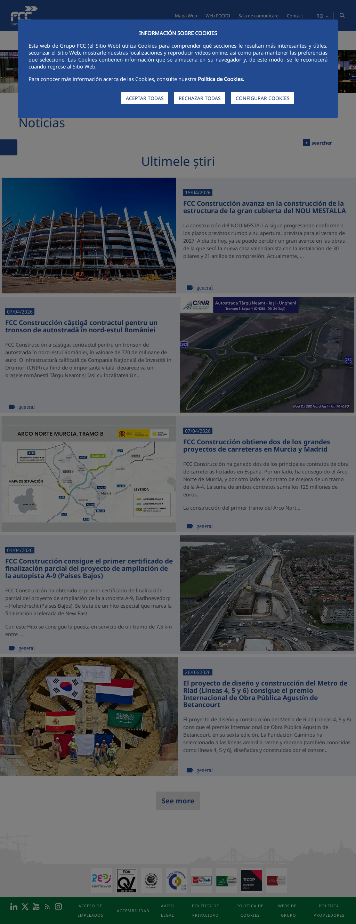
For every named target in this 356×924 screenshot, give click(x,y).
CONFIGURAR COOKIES (263, 98)
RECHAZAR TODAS (200, 98)
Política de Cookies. (221, 78)
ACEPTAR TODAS (145, 98)
